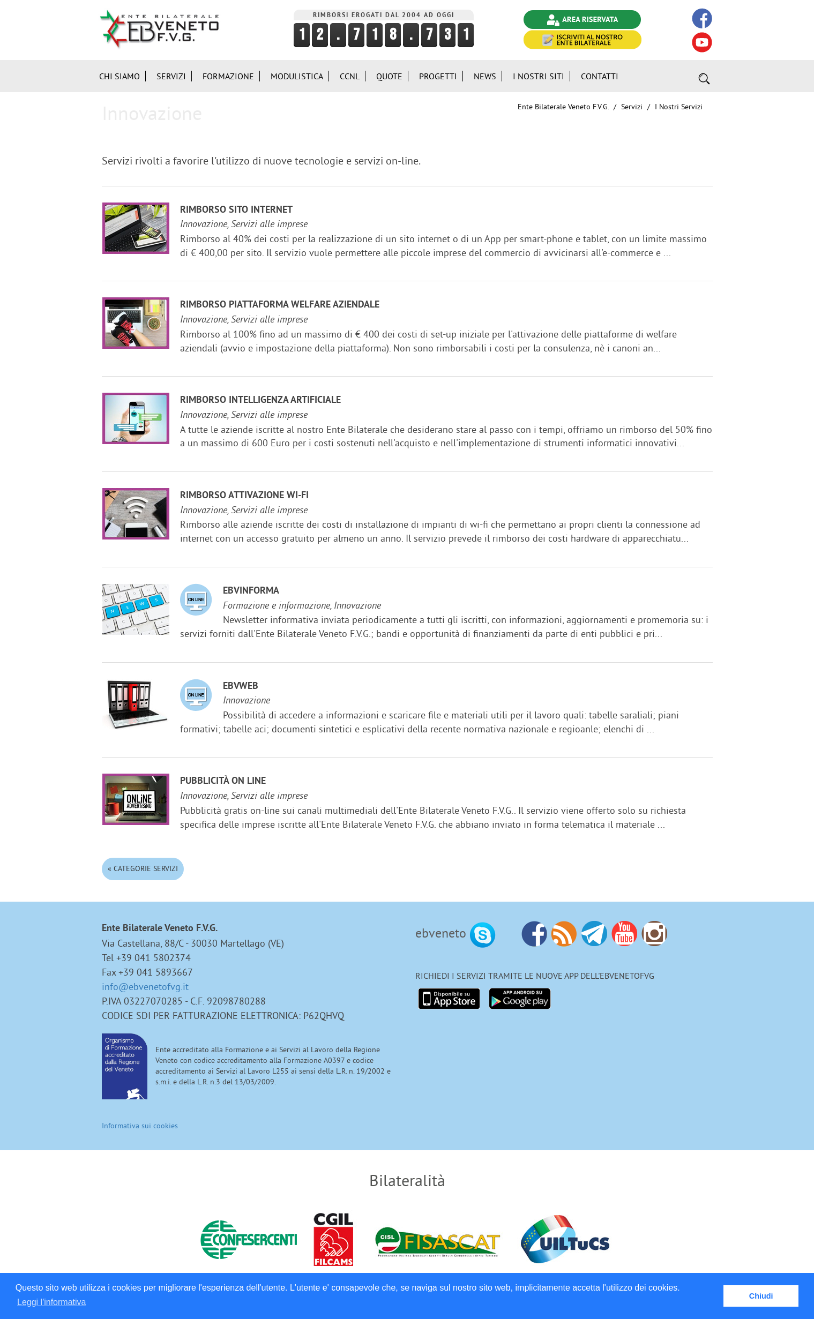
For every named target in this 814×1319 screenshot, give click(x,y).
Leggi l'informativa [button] (51, 1302)
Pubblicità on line (223, 781)
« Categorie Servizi (143, 868)
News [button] (485, 76)
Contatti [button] (599, 76)
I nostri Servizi (679, 106)
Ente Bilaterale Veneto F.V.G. (563, 106)
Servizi (632, 106)
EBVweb (240, 686)
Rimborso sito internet (236, 210)
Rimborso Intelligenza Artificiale (260, 400)
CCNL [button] (350, 76)
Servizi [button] (171, 76)
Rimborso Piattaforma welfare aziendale (279, 305)
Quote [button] (389, 76)
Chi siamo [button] (119, 76)
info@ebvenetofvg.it (145, 986)
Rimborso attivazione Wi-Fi (244, 496)
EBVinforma (251, 591)
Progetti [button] (438, 76)
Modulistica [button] (297, 76)
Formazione (228, 76)
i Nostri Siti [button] (538, 76)
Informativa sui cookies (140, 1125)
